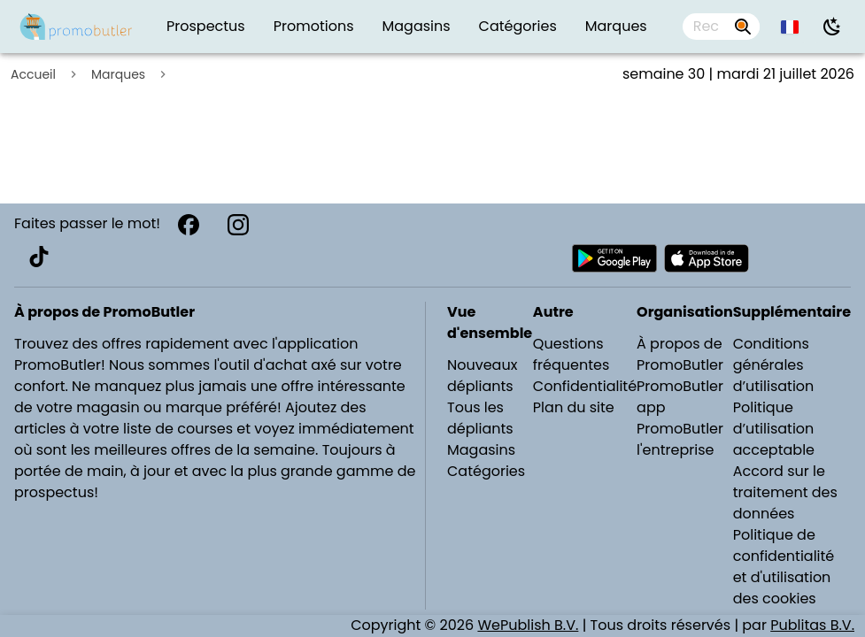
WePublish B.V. (527, 625)
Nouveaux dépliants (482, 375)
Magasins (481, 450)
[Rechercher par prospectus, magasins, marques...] (743, 26)
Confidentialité (585, 386)
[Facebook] (188, 225)
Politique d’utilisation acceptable (774, 428)
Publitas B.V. (812, 625)
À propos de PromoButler (680, 354)
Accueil (33, 74)
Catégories (486, 471)
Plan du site (573, 407)
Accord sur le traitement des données (785, 492)
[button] (790, 26)
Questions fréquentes (571, 354)
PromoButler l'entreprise (680, 439)
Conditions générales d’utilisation (774, 365)
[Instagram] (238, 225)
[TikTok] (39, 256)
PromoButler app (680, 397)
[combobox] (721, 26)
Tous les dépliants (480, 418)
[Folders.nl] (76, 27)
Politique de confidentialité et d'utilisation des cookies (784, 567)
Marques (118, 74)
